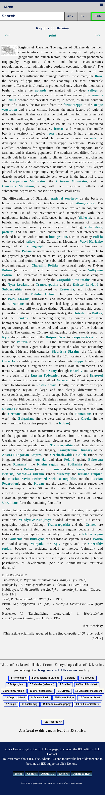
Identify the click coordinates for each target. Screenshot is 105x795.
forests (59, 128)
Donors (63, 773)
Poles (12, 299)
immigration (58, 236)
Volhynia (37, 543)
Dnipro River (56, 337)
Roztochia (67, 289)
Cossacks (8, 361)
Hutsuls (79, 313)
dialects (84, 217)
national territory (64, 198)
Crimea (91, 524)
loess (51, 133)
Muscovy (63, 474)
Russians (8, 409)
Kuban (64, 423)
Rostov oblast (46, 385)
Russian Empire (90, 474)
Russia (79, 469)
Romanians (83, 413)
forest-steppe (73, 104)
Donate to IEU (81, 773)
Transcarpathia (47, 284)
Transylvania (67, 450)
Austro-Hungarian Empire (21, 455)
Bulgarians (26, 418)
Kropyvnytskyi (82, 337)
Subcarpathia (12, 289)
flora (98, 76)
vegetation (9, 109)
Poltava (22, 342)
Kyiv (5, 337)
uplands (40, 90)
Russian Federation (45, 375)
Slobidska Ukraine (65, 351)
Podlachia (75, 464)
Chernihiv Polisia (44, 265)
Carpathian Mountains (27, 181)
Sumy (53, 370)
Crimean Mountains (71, 181)
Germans (14, 413)
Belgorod (96, 375)
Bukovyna (95, 459)
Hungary (85, 450)
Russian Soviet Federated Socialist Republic (42, 478)
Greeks (86, 418)
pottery (7, 232)
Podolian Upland (43, 294)
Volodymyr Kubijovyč (35, 519)
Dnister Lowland (85, 284)
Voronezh (64, 380)
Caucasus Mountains (18, 186)
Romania (19, 464)
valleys (93, 90)
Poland (69, 459)
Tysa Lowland (18, 284)
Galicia (81, 455)
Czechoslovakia (61, 455)
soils (93, 138)
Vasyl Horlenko (91, 241)
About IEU (47, 773)
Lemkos (22, 318)
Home (18, 773)
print (52, 35)
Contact (31, 773)
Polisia (11, 100)
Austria (40, 459)
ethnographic (36, 246)
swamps (97, 95)
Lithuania (52, 469)
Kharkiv (76, 370)
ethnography (85, 203)
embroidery (93, 227)
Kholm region (47, 464)
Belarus (7, 474)
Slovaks (23, 299)
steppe (98, 104)
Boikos (97, 313)
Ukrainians (16, 303)
